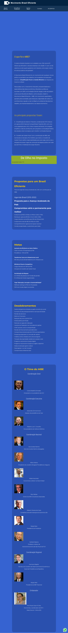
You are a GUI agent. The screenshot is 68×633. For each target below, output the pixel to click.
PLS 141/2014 (31, 138)
